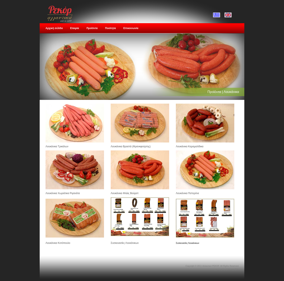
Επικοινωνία (130, 28)
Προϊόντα (92, 28)
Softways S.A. (232, 269)
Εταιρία (74, 28)
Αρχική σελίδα (54, 28)
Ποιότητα (110, 28)
